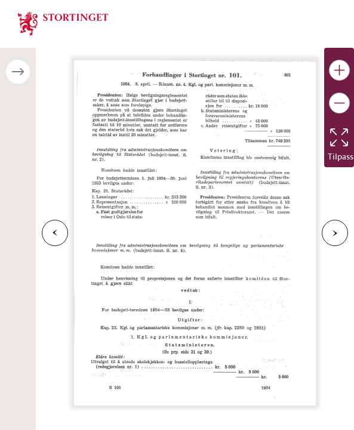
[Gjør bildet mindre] (339, 103)
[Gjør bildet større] (339, 70)
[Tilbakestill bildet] (339, 137)
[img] (63, 22)
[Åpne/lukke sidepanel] (18, 72)
